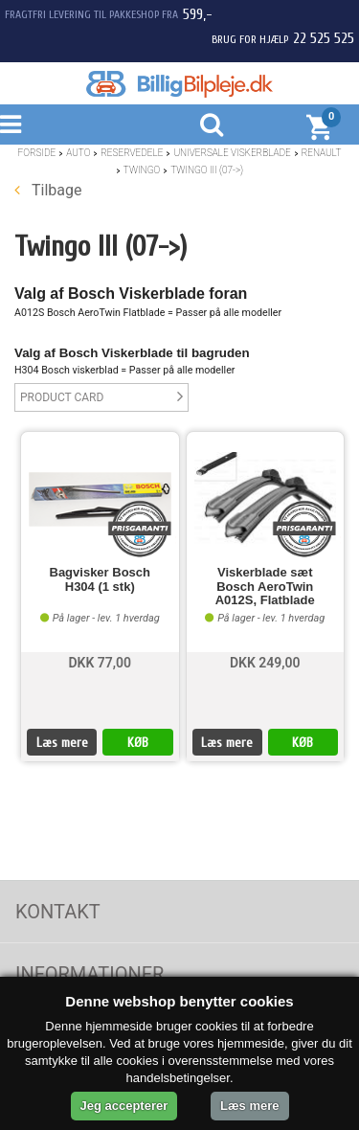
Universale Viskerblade (231, 152)
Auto (78, 152)
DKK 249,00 (265, 662)
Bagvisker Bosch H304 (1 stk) (100, 579)
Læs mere (62, 742)
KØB (137, 742)
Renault (322, 152)
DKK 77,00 (99, 662)
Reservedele (132, 152)
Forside (37, 152)
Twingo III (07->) (206, 170)
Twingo (141, 170)
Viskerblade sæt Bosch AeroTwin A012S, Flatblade (265, 586)
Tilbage (47, 190)
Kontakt (58, 911)
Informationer (89, 973)
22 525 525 (323, 38)
